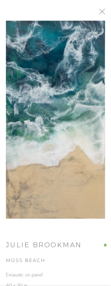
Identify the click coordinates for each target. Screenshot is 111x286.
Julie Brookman (44, 247)
